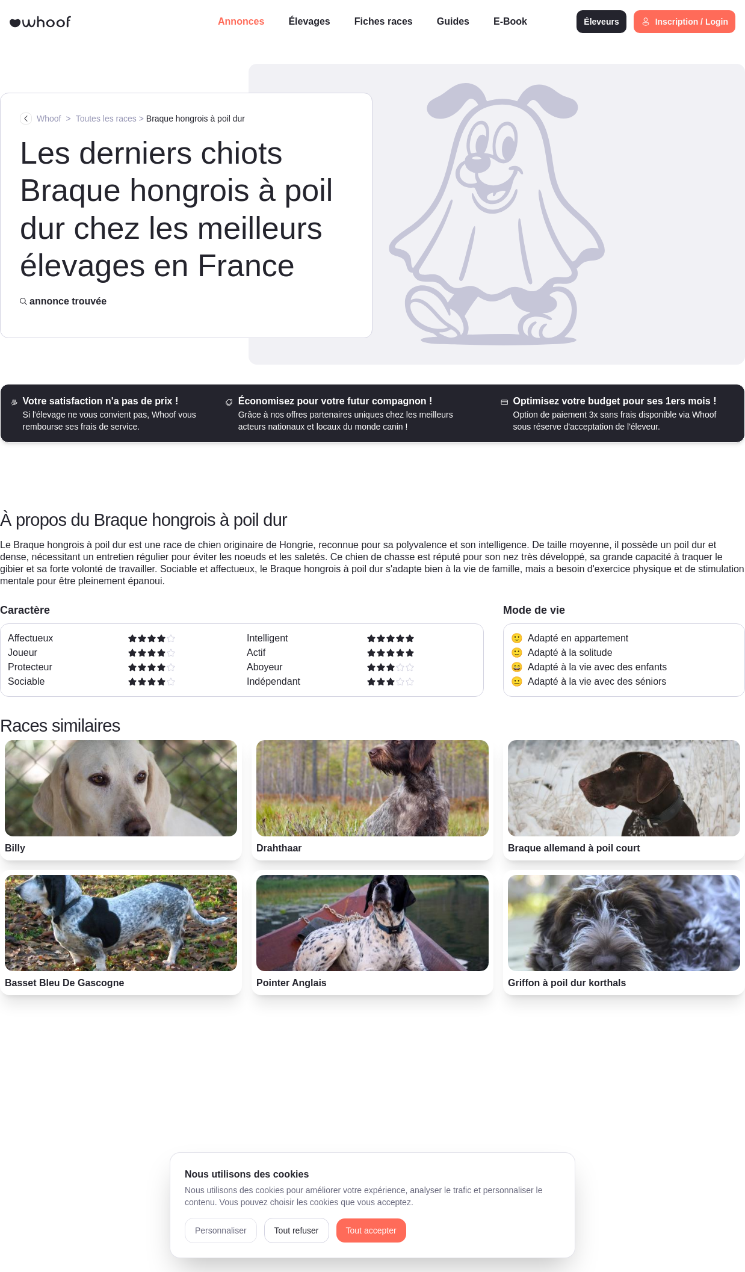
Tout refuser (296, 1230)
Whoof (49, 118)
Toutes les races (106, 118)
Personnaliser (221, 1230)
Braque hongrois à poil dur (195, 118)
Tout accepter (371, 1230)
